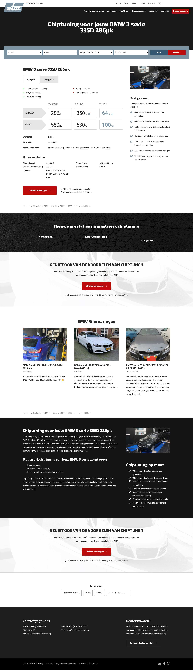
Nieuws (126, 3)
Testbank (124, 11)
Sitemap (49, 663)
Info (159, 52)
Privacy (82, 663)
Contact (165, 11)
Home (118, 3)
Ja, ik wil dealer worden (141, 643)
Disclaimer (93, 663)
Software (111, 11)
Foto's (142, 3)
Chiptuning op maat (94, 11)
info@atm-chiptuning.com (78, 630)
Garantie (153, 11)
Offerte (175, 52)
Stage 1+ (49, 79)
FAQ (159, 3)
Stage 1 (31, 79)
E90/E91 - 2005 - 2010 (118, 592)
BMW (87, 592)
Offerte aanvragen (38, 190)
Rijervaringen (139, 11)
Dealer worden (180, 11)
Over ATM (151, 3)
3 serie (99, 592)
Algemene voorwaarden (66, 663)
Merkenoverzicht (71, 592)
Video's (135, 3)
